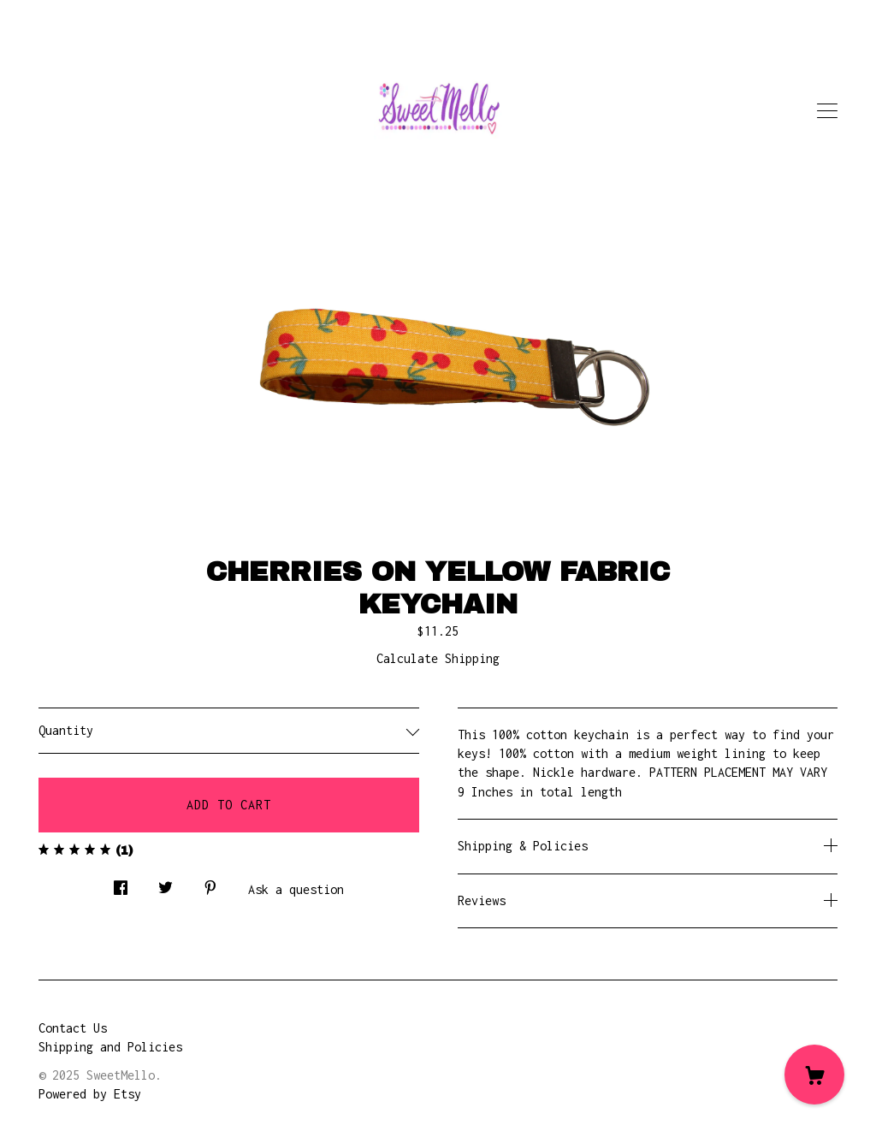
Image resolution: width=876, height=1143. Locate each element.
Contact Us (72, 1028)
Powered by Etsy (89, 1094)
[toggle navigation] (827, 111)
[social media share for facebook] (120, 883)
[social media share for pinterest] (210, 883)
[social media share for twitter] (165, 883)
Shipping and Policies (110, 1046)
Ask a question (296, 889)
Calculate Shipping (438, 658)
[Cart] (814, 1075)
